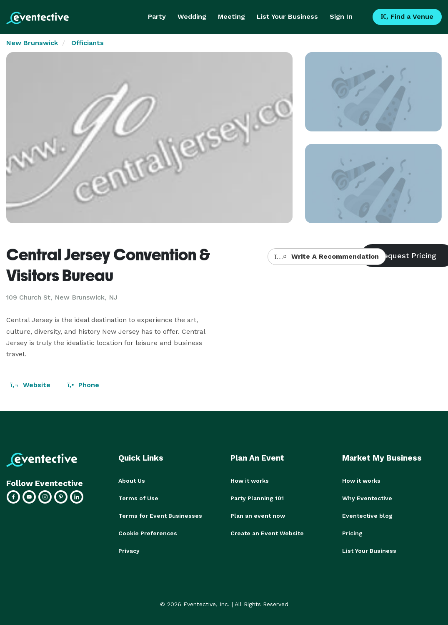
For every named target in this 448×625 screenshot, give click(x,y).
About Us (131, 480)
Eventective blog (367, 515)
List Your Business (287, 16)
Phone (83, 385)
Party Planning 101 (257, 498)
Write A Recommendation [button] (326, 256)
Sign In (341, 16)
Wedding (192, 16)
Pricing (352, 533)
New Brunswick (32, 43)
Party (157, 16)
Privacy (129, 550)
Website (30, 385)
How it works (249, 480)
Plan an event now (257, 515)
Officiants (87, 43)
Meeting (231, 16)
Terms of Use (138, 498)
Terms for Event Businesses (160, 515)
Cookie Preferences (147, 533)
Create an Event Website (267, 533)
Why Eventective (367, 498)
